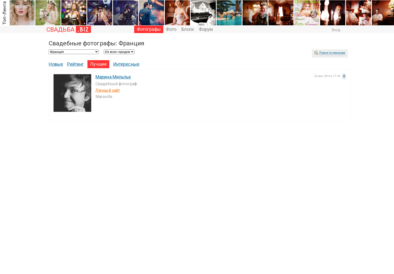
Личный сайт (107, 90)
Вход (336, 30)
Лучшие (98, 64)
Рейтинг (75, 64)
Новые (56, 64)
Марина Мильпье (113, 76)
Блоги (187, 29)
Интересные (126, 64)
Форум (206, 29)
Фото (171, 29)
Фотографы (149, 29)
